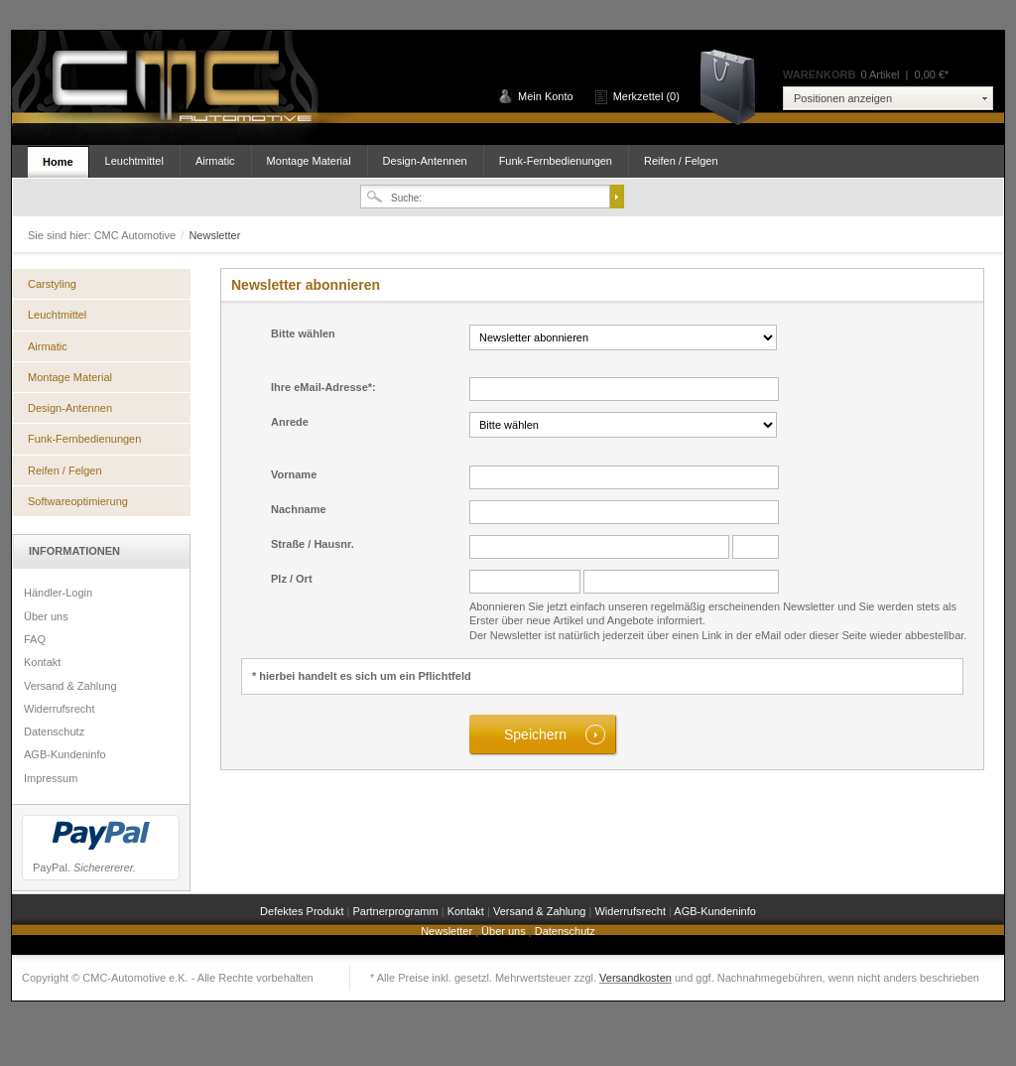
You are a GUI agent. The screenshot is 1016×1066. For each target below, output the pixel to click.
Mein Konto (545, 96)
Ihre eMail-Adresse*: (323, 387)
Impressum (50, 778)
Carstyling (52, 284)
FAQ (35, 639)
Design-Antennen (425, 161)
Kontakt (42, 662)
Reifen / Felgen (681, 161)
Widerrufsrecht (59, 709)
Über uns (46, 616)
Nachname (298, 509)
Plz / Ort (292, 579)
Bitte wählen (303, 333)
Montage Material (309, 161)
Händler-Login (58, 593)
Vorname (294, 474)
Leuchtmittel (134, 161)
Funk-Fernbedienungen (555, 161)
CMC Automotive (180, 88)
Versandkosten (635, 978)
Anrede (290, 422)
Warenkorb (735, 86)
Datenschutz (54, 731)
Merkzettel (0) (646, 96)
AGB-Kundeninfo (65, 754)
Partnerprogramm (396, 911)
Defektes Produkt (303, 911)
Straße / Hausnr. (312, 544)
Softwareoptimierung (78, 501)
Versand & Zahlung (70, 686)
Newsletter (448, 931)
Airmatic (215, 161)
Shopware (117, 1028)
